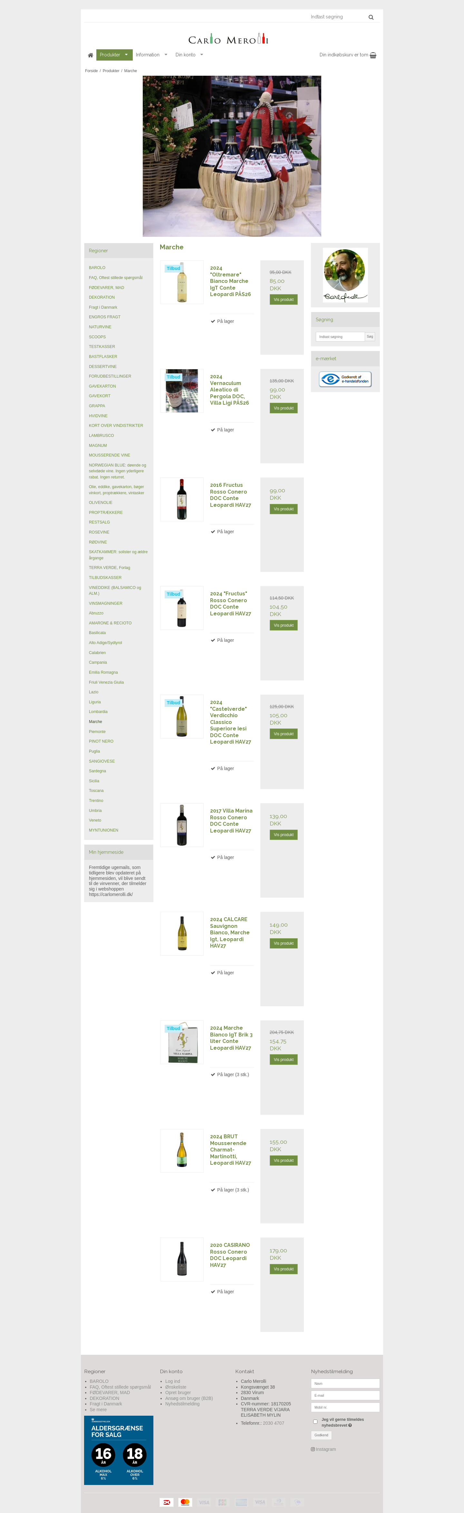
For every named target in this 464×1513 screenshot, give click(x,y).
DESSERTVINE (103, 366)
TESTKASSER (102, 346)
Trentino (96, 800)
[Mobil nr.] (345, 1407)
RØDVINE (98, 542)
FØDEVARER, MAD (106, 287)
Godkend (321, 1435)
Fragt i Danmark (103, 307)
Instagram (326, 1449)
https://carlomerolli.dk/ (111, 894)
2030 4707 (273, 1423)
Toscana (96, 790)
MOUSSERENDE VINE (109, 455)
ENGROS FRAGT (105, 317)
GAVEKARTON (102, 386)
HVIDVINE (98, 416)
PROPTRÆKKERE (106, 512)
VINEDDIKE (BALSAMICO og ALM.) (115, 590)
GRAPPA (97, 406)
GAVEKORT (100, 396)
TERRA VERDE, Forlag (109, 567)
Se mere (98, 1409)
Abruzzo (96, 613)
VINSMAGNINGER (105, 603)
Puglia (94, 751)
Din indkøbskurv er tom (348, 54)
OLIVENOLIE (100, 502)
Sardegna (97, 771)
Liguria (95, 702)
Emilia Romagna (103, 672)
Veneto (95, 820)
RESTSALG (99, 522)
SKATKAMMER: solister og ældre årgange (118, 555)
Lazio (93, 692)
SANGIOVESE (102, 761)
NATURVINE (100, 327)
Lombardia (98, 711)
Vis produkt (284, 299)
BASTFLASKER (103, 356)
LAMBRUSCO (101, 435)
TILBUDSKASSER (105, 577)
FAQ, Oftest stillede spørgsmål (115, 277)
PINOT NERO (101, 741)
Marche (95, 721)
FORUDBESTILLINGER (110, 376)
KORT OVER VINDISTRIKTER (116, 425)
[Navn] (345, 1383)
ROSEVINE (99, 532)
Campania (98, 662)
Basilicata (97, 633)
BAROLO (97, 267)
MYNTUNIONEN (103, 830)
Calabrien (97, 652)
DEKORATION (102, 297)
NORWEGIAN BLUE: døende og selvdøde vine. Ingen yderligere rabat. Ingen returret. (117, 471)
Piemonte (97, 731)
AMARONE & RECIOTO (110, 623)
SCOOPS (97, 337)
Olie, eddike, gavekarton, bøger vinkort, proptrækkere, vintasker (116, 490)
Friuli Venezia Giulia (106, 682)
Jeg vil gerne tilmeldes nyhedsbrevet (350, 1422)
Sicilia (94, 781)
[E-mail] (345, 1395)
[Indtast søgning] (341, 16)
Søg (370, 336)
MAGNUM (98, 445)
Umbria (95, 810)
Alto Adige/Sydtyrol (105, 643)
